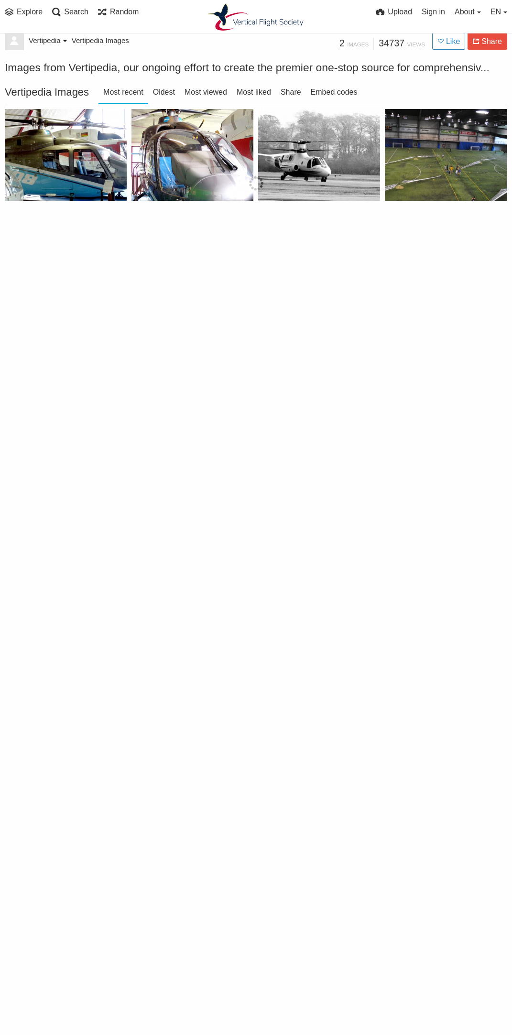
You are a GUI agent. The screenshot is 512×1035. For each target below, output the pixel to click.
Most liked (254, 92)
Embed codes (334, 92)
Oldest (164, 92)
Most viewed (206, 92)
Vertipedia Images (100, 40)
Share (291, 92)
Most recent (123, 92)
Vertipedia (48, 40)
